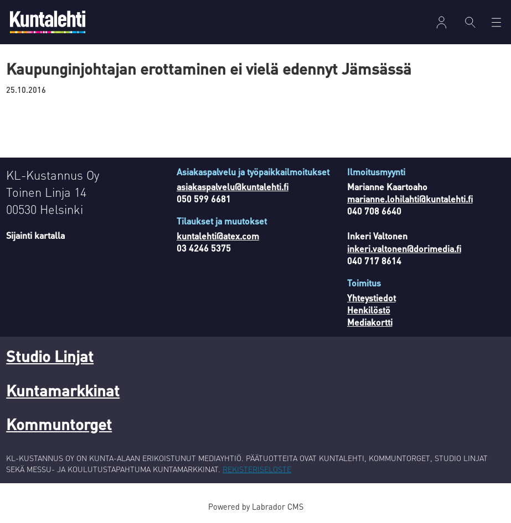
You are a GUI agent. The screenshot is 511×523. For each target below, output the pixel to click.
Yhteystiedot (371, 298)
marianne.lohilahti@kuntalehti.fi (410, 199)
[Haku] (470, 22)
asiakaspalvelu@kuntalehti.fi (232, 186)
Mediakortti (370, 322)
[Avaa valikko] (496, 22)
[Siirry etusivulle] (47, 22)
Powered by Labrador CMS (255, 506)
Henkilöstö (368, 310)
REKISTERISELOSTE (257, 469)
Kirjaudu (441, 22)
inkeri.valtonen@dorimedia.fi (404, 248)
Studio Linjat (50, 356)
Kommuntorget (59, 424)
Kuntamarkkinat (63, 390)
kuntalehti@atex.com (218, 236)
